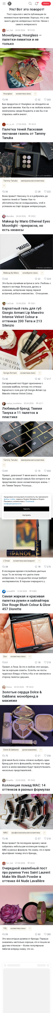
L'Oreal (6, 561)
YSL (5, 928)
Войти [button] (46, 3)
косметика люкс (23, 94)
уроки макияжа (29, 750)
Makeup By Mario (11, 273)
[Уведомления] (36, 3)
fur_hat (9, 30)
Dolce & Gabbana (11, 750)
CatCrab (10, 303)
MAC (5, 833)
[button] (30, 3)
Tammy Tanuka (10, 181)
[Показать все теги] (35, 94)
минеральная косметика (32, 181)
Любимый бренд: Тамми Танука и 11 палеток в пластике (22, 413)
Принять (26, 509)
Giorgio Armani (10, 373)
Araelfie (9, 780)
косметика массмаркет (24, 561)
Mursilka (10, 216)
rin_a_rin (10, 124)
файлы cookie (9, 499)
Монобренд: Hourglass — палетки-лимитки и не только (22, 39)
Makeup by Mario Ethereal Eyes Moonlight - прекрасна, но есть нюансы (26, 225)
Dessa (9, 687)
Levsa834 (10, 591)
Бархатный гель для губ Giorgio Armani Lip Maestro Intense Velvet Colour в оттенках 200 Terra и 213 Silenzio (23, 316)
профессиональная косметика (25, 833)
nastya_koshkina (13, 403)
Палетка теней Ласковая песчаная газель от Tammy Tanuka (24, 133)
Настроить (26, 515)
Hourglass (7, 94)
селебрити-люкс (30, 273)
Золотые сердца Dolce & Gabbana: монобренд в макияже (22, 696)
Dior (5, 656)
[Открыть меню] (3, 3)
